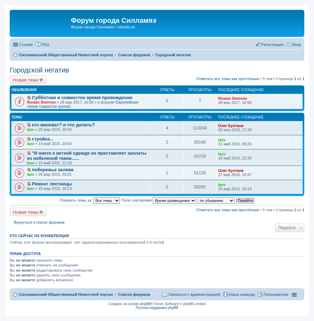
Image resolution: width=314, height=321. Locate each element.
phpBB (145, 304)
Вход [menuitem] (296, 44)
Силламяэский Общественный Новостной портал (66, 294)
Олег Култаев (230, 126)
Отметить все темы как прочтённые (227, 79)
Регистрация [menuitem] (272, 44)
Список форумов (134, 294)
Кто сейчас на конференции (39, 236)
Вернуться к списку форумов (39, 222)
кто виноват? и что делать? (63, 124)
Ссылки (26, 44)
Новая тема (25, 80)
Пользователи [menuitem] (276, 294)
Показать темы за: (90, 200)
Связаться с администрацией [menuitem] (194, 294)
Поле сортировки (159, 200)
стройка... (43, 139)
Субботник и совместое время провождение (82, 97)
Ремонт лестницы (52, 183)
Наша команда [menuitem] (242, 294)
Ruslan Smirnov (41, 102)
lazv (30, 129)
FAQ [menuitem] (45, 44)
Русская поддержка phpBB (157, 308)
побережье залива (53, 169)
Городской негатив (39, 70)
